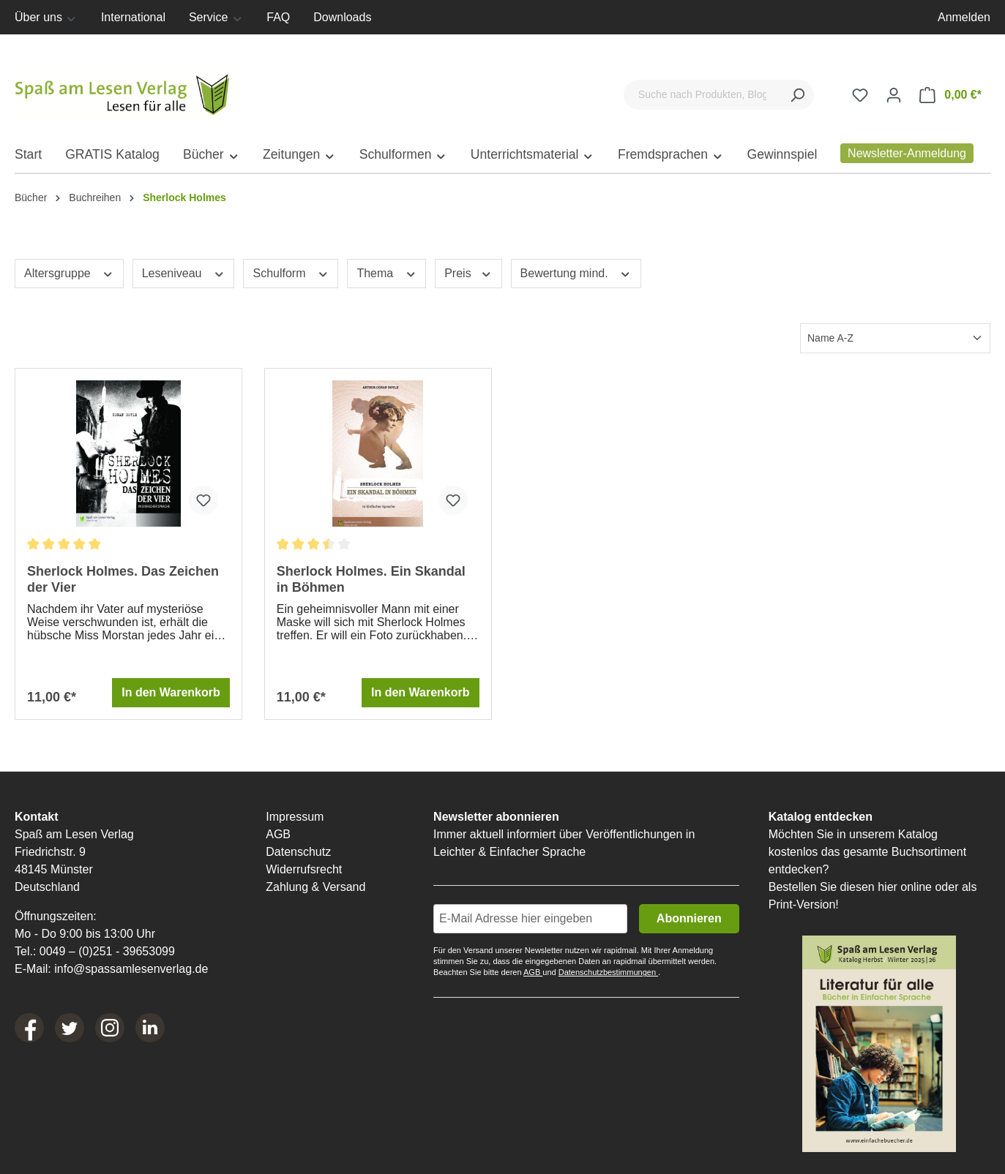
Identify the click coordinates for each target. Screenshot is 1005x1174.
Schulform (291, 272)
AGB (278, 834)
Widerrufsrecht (304, 869)
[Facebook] (29, 1027)
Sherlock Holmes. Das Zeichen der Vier (123, 579)
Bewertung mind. (576, 272)
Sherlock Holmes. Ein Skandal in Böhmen (371, 579)
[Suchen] (797, 95)
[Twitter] (69, 1027)
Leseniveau (183, 272)
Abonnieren (689, 918)
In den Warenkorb (171, 692)
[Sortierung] (895, 338)
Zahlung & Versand (315, 887)
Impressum (295, 816)
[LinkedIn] (150, 1027)
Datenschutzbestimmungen (608, 972)
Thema (386, 272)
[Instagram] (109, 1027)
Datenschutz (298, 852)
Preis (468, 272)
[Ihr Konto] (894, 95)
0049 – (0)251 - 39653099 (107, 951)
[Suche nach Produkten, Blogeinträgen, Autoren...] (702, 95)
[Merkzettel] (860, 95)
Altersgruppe (69, 272)
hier (887, 887)
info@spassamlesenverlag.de (131, 969)
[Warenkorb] (950, 95)
